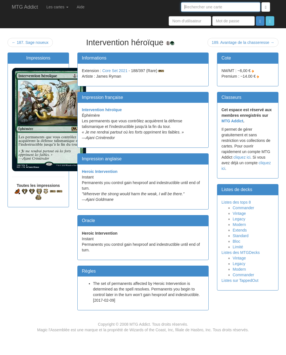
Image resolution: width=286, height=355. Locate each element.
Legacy (239, 219)
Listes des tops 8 (236, 202)
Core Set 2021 (114, 70)
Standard (241, 236)
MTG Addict (25, 7)
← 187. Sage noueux (30, 42)
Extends (240, 230)
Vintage (239, 213)
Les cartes (57, 7)
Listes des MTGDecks (240, 252)
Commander (243, 208)
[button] (270, 21)
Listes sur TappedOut (239, 280)
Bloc (236, 241)
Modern (239, 224)
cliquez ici (242, 157)
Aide (81, 7)
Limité (238, 247)
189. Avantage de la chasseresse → (243, 42)
